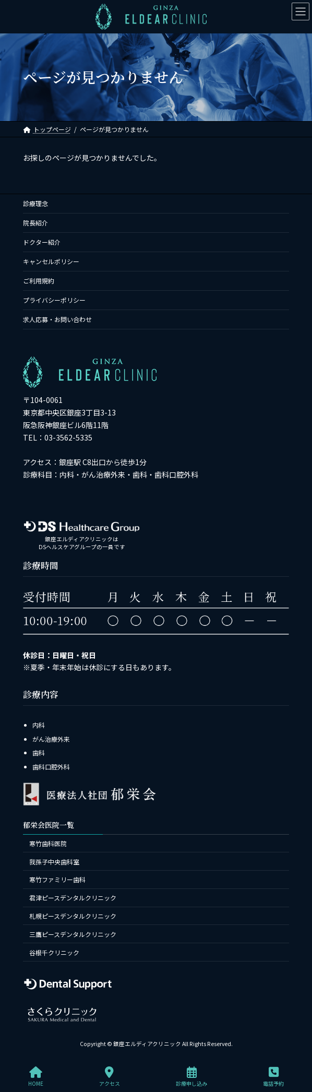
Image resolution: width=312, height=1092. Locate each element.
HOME (35, 1076)
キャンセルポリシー (51, 261)
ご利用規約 (38, 280)
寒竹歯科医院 (48, 843)
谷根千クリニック (54, 951)
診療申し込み (191, 1076)
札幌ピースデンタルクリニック (72, 915)
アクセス (109, 1076)
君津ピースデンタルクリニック (72, 897)
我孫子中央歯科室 (54, 861)
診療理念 (35, 203)
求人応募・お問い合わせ (57, 319)
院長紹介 (35, 222)
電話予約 (273, 1076)
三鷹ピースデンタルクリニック (72, 934)
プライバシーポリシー (54, 299)
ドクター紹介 (42, 242)
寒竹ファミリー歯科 (57, 879)
